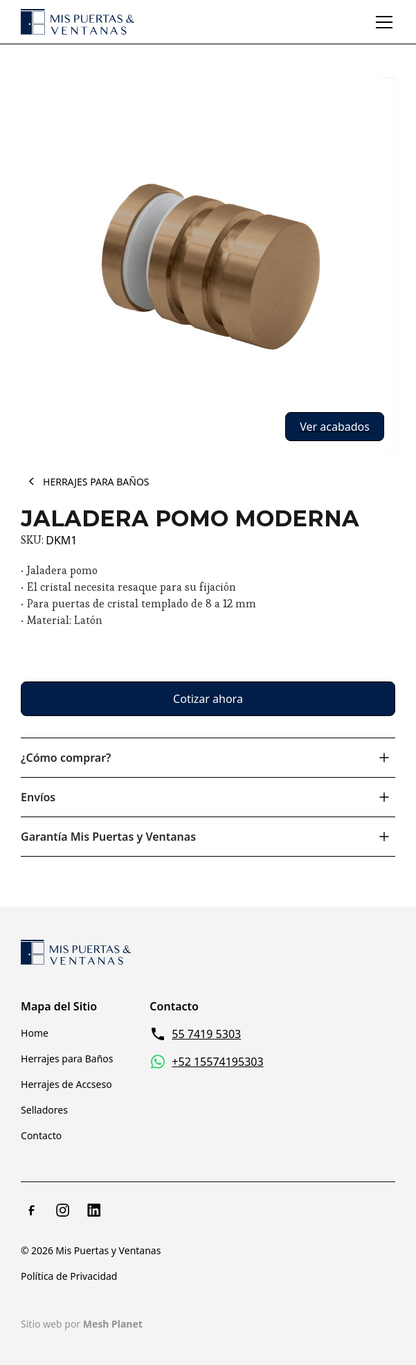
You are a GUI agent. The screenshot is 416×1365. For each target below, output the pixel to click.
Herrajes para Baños (67, 1058)
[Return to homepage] (76, 952)
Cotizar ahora (208, 698)
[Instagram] (63, 1210)
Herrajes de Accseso (66, 1084)
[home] (78, 22)
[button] (381, 22)
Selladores (44, 1109)
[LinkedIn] (94, 1210)
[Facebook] (32, 1210)
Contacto (41, 1135)
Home (34, 1033)
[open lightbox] (208, 265)
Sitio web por (82, 1323)
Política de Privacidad (69, 1276)
